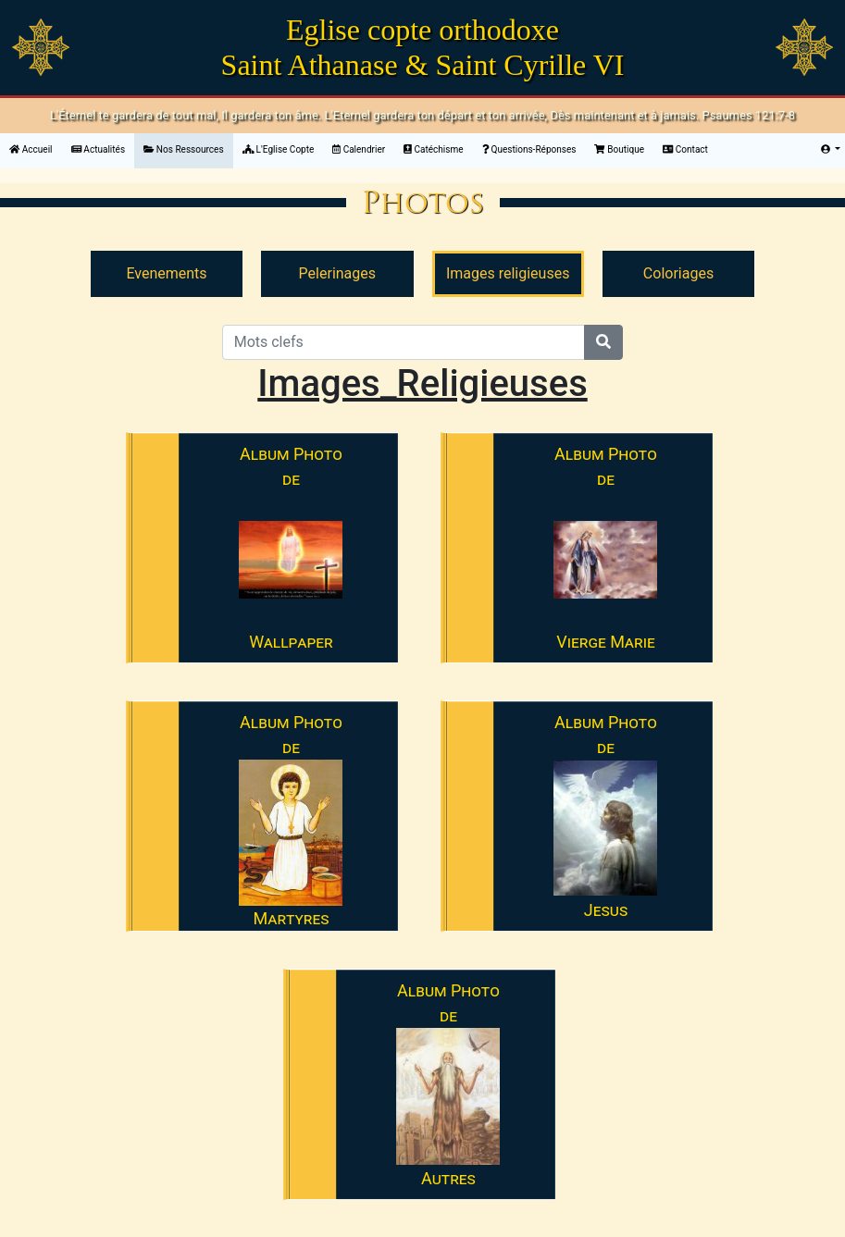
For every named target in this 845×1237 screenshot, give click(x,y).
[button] (830, 149)
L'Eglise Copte (278, 149)
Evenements (166, 273)
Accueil (35, 148)
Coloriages (678, 273)
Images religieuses (508, 273)
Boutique (619, 149)
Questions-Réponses (529, 149)
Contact (685, 149)
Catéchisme (433, 149)
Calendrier (358, 149)
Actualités (98, 149)
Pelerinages (337, 273)
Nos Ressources (183, 149)
